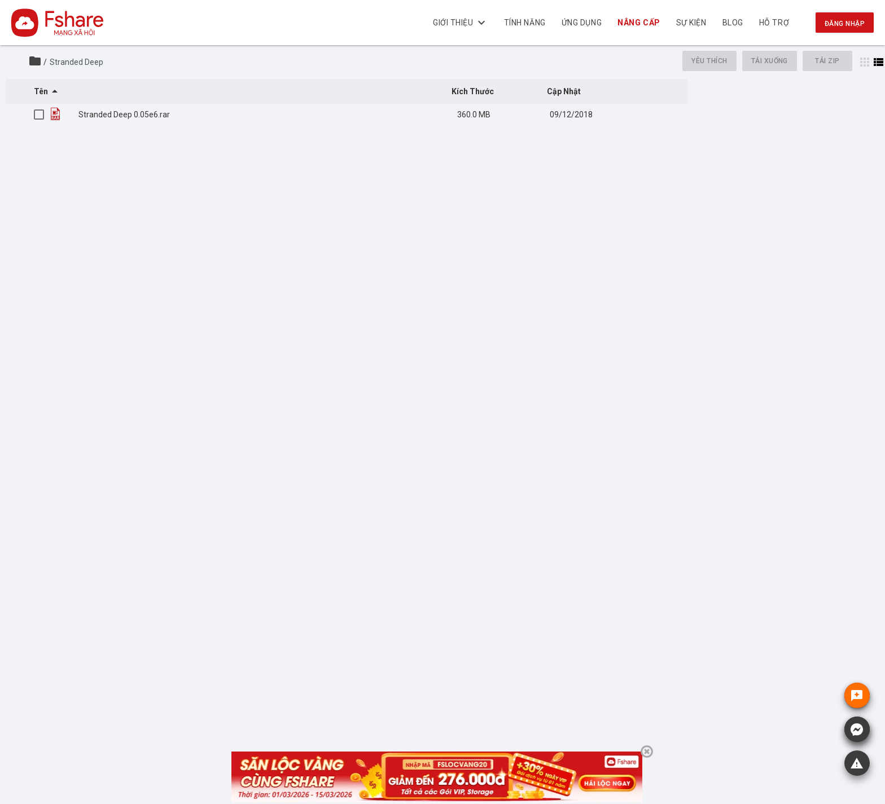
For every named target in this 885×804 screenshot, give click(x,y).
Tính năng (525, 22)
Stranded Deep (76, 62)
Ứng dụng (582, 22)
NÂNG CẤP (639, 22)
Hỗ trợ (774, 22)
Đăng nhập (845, 24)
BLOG (732, 22)
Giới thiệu (460, 22)
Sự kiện (691, 22)
